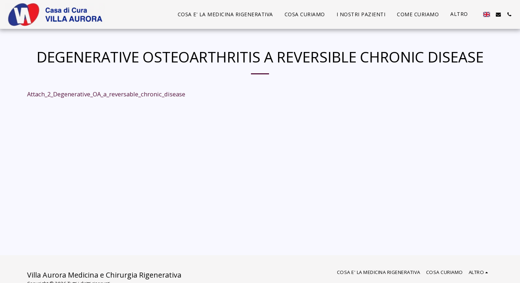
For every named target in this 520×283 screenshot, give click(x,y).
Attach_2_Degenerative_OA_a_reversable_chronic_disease (106, 94)
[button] (498, 14)
